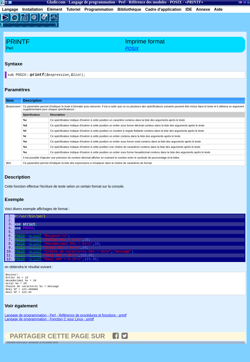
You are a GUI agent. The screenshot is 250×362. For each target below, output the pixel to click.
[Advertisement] (116, 20)
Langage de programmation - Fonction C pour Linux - (49, 334)
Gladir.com (56, 2)
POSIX (176, 2)
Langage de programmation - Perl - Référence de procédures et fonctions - (65, 330)
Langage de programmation (92, 2)
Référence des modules (148, 2)
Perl (121, 2)
